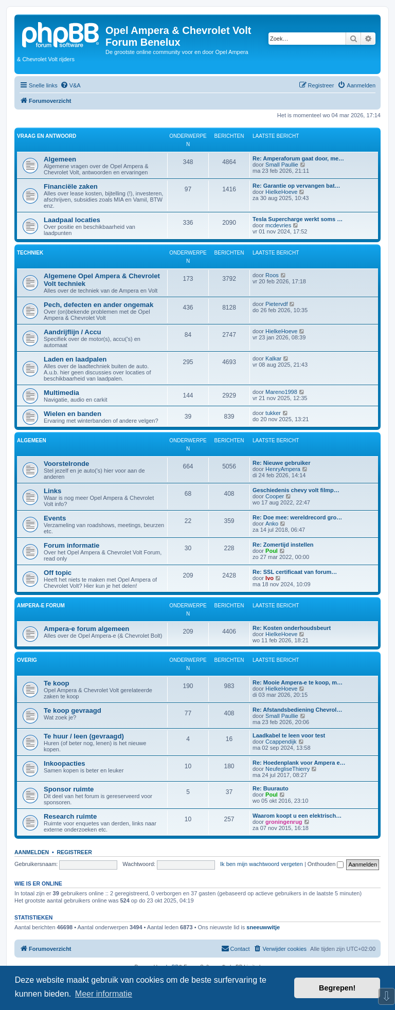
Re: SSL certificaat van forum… (295, 572)
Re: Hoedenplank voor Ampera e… (299, 763)
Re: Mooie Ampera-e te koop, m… (298, 682)
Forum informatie (71, 545)
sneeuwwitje (263, 927)
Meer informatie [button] (103, 993)
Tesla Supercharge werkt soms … (298, 219)
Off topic (57, 572)
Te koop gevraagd (72, 710)
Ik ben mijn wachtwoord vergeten (261, 864)
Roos (272, 275)
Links (52, 491)
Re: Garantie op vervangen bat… (296, 186)
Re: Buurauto (271, 788)
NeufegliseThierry (287, 769)
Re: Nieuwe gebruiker (281, 463)
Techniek (30, 253)
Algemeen (60, 159)
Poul (271, 551)
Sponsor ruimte (69, 789)
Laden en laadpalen (75, 359)
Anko (271, 523)
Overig (27, 660)
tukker (273, 413)
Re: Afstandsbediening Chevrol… (297, 710)
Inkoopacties (64, 763)
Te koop (56, 683)
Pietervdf (276, 304)
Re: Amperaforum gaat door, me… (298, 158)
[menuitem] (70, 85)
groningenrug (283, 822)
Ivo (269, 578)
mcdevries (278, 225)
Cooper (274, 496)
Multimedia (61, 392)
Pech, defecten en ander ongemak (98, 305)
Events (55, 518)
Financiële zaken (71, 186)
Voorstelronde (66, 463)
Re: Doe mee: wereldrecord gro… (297, 517)
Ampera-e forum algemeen (86, 629)
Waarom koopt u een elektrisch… (297, 816)
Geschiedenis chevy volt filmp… (296, 490)
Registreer (74, 852)
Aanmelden (31, 852)
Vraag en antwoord (46, 136)
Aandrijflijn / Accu (72, 332)
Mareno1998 (281, 392)
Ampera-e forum (41, 605)
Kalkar (273, 358)
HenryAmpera (282, 469)
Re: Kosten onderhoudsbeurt (292, 628)
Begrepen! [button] (337, 988)
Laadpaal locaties (72, 220)
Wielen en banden (72, 414)
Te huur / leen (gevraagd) (84, 736)
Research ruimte (70, 816)
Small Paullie (281, 164)
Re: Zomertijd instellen (283, 545)
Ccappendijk (281, 741)
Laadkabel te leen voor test (289, 735)
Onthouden (326, 864)
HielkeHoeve (281, 192)
